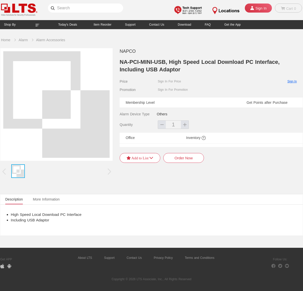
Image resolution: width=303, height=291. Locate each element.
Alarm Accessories (50, 40)
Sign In (292, 81)
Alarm (23, 40)
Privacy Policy (163, 258)
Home (5, 40)
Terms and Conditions (199, 258)
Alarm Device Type (134, 114)
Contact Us (134, 258)
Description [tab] (14, 199)
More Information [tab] (46, 199)
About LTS (85, 258)
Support (130, 24)
